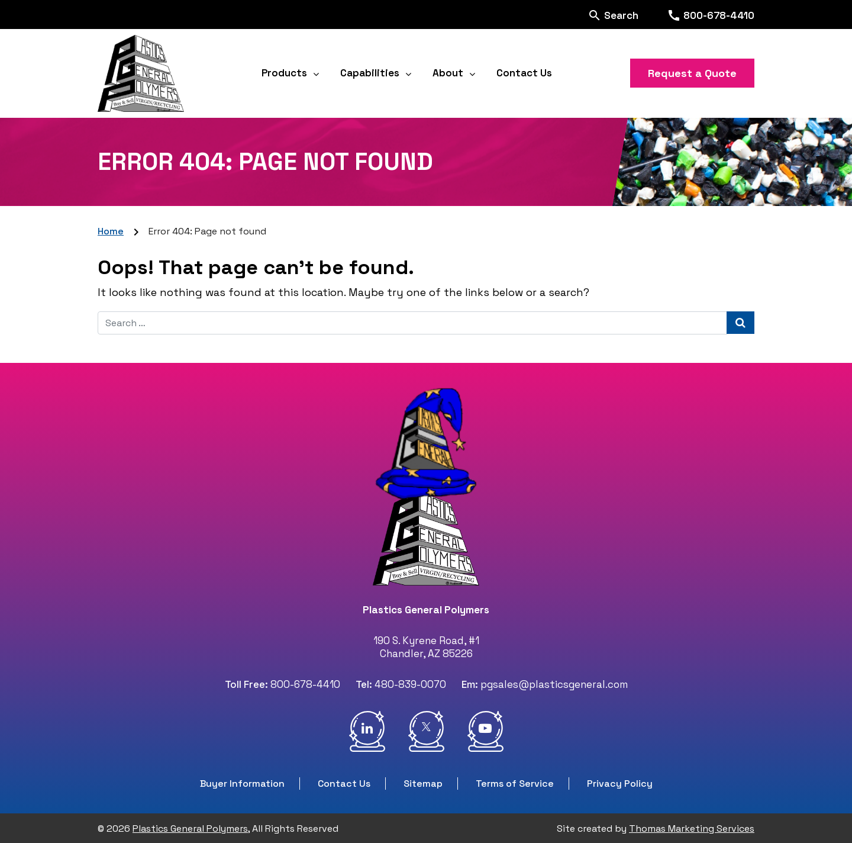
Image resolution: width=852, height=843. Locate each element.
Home (111, 231)
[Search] (613, 14)
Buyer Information (242, 783)
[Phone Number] (710, 15)
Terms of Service (515, 783)
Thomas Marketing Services (691, 828)
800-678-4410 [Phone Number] (305, 684)
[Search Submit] (740, 322)
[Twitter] (426, 731)
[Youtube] (485, 731)
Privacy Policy (620, 783)
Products (284, 72)
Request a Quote (692, 73)
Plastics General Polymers (190, 828)
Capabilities (369, 72)
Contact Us (524, 72)
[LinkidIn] (367, 731)
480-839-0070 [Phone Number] (410, 684)
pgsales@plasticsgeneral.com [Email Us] (554, 684)
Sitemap (423, 783)
